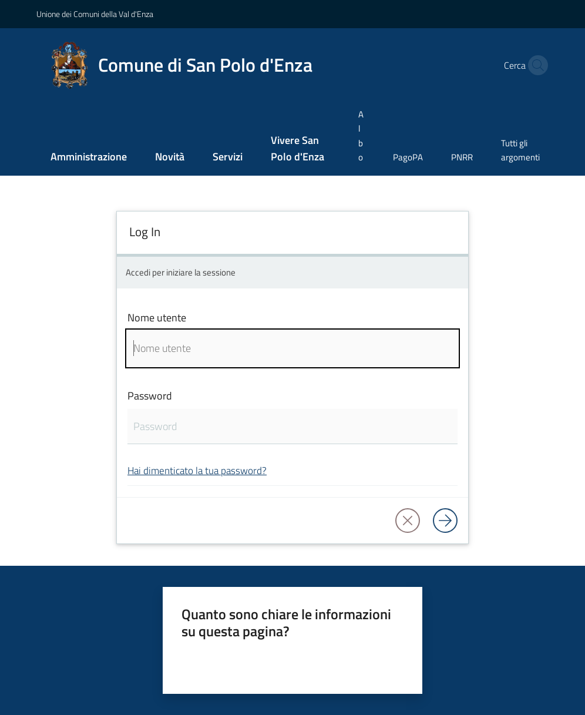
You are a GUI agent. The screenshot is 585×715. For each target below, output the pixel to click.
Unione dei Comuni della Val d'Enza (94, 14)
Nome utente (156, 317)
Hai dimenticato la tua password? (197, 470)
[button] (535, 65)
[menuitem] (88, 158)
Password (149, 396)
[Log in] (445, 520)
